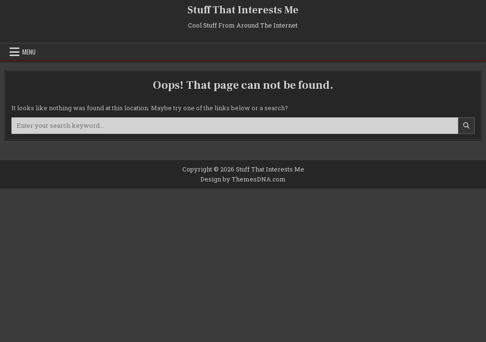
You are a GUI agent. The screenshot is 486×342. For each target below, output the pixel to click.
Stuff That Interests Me (243, 10)
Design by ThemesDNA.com (243, 179)
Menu (29, 52)
